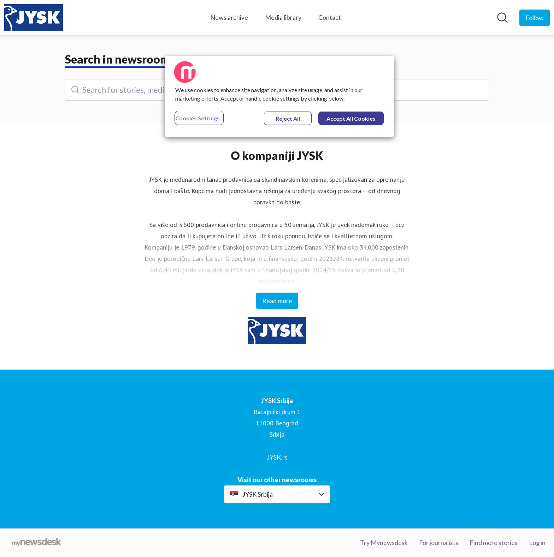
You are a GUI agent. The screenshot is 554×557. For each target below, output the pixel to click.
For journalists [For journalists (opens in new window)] (438, 542)
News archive (229, 17)
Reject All (288, 118)
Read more (277, 301)
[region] (279, 96)
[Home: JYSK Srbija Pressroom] (33, 17)
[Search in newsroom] (502, 17)
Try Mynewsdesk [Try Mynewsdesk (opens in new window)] (384, 542)
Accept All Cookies (351, 118)
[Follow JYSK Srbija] (534, 18)
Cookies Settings (197, 118)
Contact (329, 17)
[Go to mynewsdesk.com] (36, 543)
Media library (283, 17)
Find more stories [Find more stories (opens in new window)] (494, 542)
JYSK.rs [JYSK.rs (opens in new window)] (277, 457)
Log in (537, 542)
